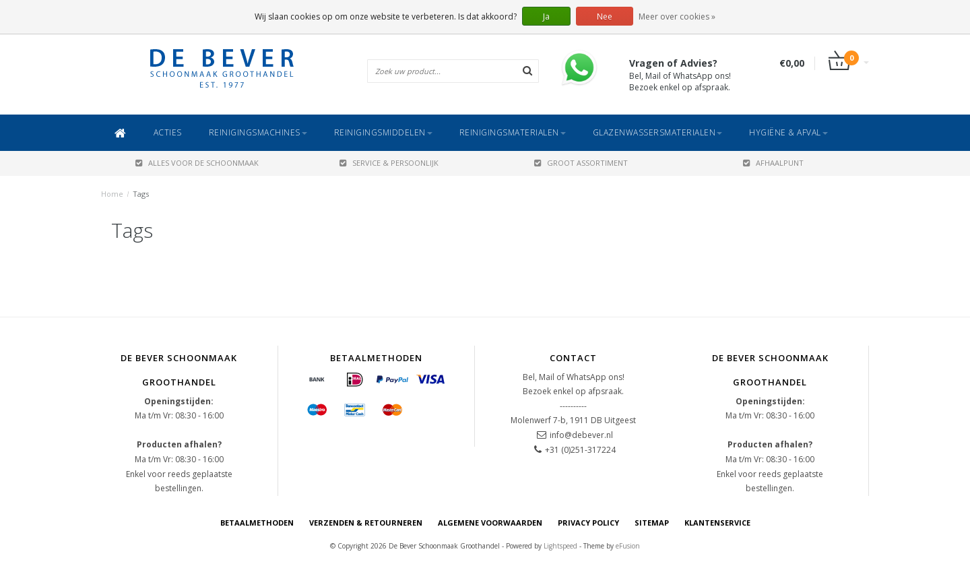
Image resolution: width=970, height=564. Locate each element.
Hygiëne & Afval (788, 132)
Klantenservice (717, 523)
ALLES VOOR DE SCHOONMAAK (197, 163)
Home (112, 194)
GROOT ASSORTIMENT (581, 163)
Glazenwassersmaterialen (658, 132)
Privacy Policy (588, 523)
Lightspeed (560, 546)
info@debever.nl (581, 435)
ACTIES (168, 132)
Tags (141, 194)
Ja (546, 16)
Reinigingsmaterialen (512, 132)
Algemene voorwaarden (490, 523)
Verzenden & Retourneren (365, 523)
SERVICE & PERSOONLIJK (389, 163)
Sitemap (652, 523)
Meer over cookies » (677, 16)
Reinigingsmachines (258, 132)
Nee (604, 16)
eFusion (628, 546)
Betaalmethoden (257, 523)
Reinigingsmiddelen (383, 132)
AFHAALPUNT (773, 163)
